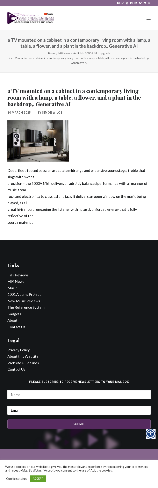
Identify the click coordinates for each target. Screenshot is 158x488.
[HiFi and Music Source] (30, 18)
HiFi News (64, 53)
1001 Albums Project (24, 294)
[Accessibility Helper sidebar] (151, 434)
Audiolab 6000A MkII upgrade (91, 53)
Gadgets (14, 314)
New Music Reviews (23, 301)
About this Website (22, 356)
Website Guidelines (23, 363)
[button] (118, 3)
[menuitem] (118, 3)
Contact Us (16, 327)
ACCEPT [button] (38, 478)
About (12, 320)
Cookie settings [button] (16, 478)
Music (12, 288)
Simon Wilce (52, 112)
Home (51, 53)
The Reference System (25, 307)
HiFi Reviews (18, 275)
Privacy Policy (18, 350)
